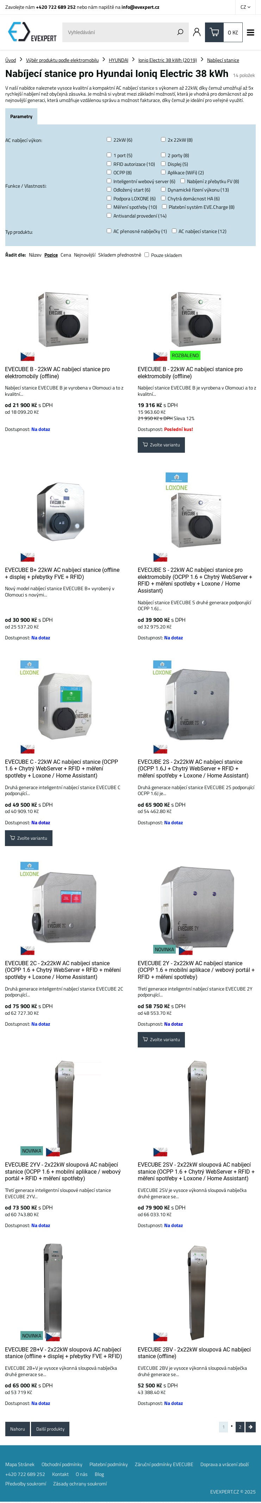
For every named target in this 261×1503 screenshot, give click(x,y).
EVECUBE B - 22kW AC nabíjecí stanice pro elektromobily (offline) (57, 373)
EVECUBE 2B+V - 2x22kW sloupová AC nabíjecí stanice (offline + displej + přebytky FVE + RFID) (63, 1353)
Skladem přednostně (119, 254)
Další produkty (52, 1429)
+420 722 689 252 (56, 7)
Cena (66, 254)
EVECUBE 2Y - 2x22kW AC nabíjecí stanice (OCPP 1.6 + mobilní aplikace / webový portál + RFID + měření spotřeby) (196, 970)
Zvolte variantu (162, 445)
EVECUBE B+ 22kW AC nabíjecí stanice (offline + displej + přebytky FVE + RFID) (62, 573)
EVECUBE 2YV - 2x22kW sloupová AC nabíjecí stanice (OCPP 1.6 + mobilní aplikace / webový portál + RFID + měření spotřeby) (63, 1171)
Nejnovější (84, 254)
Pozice (51, 254)
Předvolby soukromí (25, 1485)
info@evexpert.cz (140, 7)
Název (35, 254)
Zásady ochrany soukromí (80, 1485)
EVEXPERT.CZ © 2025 (233, 1492)
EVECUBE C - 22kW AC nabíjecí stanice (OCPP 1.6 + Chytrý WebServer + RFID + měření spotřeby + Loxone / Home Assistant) (61, 769)
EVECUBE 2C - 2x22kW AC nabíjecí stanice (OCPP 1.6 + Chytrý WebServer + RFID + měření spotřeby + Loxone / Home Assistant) (63, 970)
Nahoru (18, 1429)
